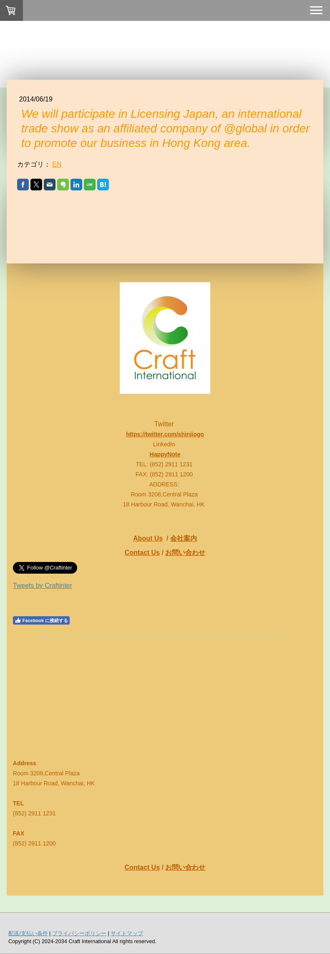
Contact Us (142, 552)
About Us (148, 538)
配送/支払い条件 (28, 933)
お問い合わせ (185, 552)
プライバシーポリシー (79, 933)
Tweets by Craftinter (42, 585)
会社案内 (183, 538)
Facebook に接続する (41, 620)
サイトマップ (127, 933)
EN (56, 164)
